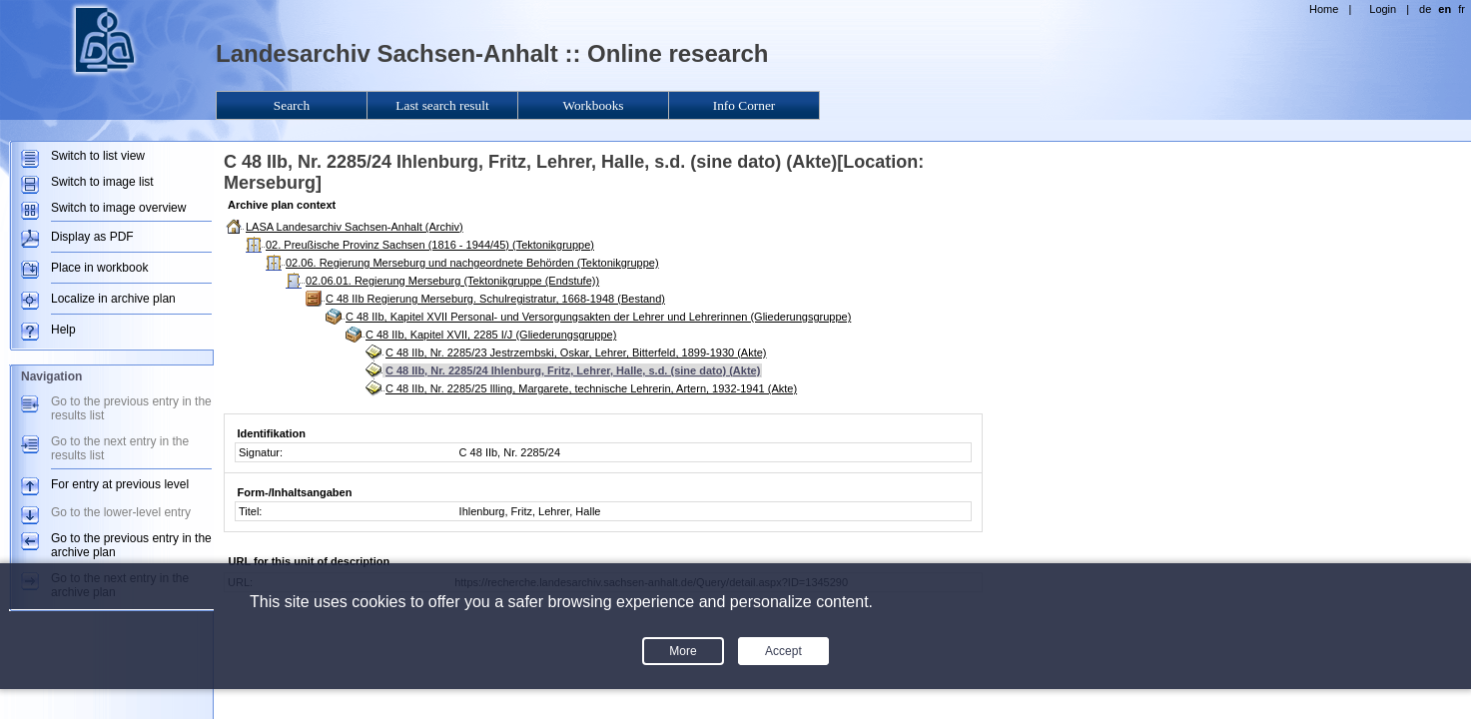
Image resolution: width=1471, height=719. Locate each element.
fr (1461, 9)
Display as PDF (92, 237)
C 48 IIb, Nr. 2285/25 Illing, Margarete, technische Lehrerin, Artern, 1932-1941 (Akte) (591, 388)
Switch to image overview (118, 208)
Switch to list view (98, 156)
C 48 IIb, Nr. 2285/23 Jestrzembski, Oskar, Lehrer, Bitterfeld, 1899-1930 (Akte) (576, 353)
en (1444, 9)
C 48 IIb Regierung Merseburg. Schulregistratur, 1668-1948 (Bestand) (495, 299)
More (682, 651)
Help (63, 330)
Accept (783, 651)
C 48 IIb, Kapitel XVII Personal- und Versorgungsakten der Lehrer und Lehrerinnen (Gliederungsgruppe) (598, 317)
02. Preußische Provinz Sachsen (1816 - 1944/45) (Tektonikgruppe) (430, 245)
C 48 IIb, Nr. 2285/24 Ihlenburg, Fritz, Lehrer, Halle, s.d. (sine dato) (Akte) (572, 370)
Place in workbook (99, 268)
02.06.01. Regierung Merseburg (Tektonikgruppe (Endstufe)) (452, 281)
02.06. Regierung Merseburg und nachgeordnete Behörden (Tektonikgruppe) (472, 263)
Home (1323, 9)
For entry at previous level (120, 484)
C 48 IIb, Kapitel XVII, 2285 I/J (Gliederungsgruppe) (491, 335)
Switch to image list (102, 182)
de (1425, 9)
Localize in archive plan (113, 299)
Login (1382, 9)
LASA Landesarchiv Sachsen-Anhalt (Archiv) (354, 227)
